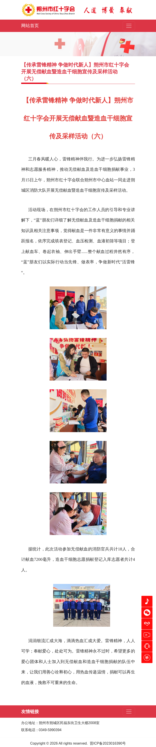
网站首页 (30, 25)
